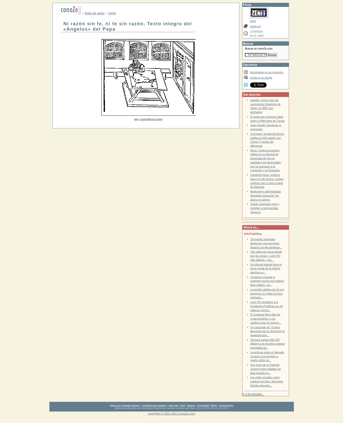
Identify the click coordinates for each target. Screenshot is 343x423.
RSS (182, 405)
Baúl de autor (94, 13)
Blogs (214, 405)
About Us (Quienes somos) (125, 405)
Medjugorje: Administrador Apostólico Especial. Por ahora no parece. (265, 195)
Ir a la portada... (253, 394)
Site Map (173, 405)
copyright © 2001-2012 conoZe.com (171, 413)
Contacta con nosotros (154, 405)
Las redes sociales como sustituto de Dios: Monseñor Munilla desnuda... (266, 381)
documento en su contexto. (267, 72)
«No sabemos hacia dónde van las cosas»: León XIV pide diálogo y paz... (266, 255)
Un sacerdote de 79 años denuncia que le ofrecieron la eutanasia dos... (267, 331)
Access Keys (226, 405)
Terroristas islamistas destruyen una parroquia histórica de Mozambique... (266, 243)
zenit (253, 20)
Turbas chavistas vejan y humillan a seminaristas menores (265, 208)
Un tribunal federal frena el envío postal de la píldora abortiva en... (266, 268)
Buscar (191, 405)
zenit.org (255, 26)
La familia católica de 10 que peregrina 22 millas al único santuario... (267, 293)
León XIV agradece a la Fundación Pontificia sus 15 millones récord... (266, 306)
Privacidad (203, 405)
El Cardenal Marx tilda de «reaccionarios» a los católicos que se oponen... (265, 318)
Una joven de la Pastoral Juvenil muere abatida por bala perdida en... (265, 369)
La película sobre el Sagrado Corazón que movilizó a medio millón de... (267, 356)
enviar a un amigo (261, 77)
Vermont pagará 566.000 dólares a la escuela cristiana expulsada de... (267, 344)
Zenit (112, 13)
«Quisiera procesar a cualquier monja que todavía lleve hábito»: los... (267, 281)
